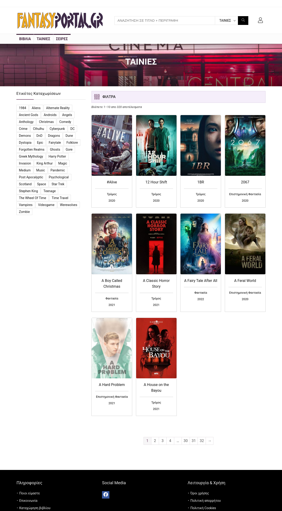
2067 (245, 182)
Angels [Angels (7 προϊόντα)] (67, 115)
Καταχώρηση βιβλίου (34, 508)
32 (202, 441)
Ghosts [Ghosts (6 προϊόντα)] (55, 149)
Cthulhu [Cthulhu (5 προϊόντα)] (38, 129)
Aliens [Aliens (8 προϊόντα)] (36, 108)
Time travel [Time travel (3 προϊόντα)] (60, 198)
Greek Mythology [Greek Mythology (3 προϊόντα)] (31, 156)
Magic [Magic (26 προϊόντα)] (62, 163)
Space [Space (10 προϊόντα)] (41, 184)
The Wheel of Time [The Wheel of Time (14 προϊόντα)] (32, 198)
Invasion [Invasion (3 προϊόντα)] (25, 163)
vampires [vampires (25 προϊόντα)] (26, 205)
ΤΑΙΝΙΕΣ (43, 39)
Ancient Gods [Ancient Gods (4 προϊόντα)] (28, 115)
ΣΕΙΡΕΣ (62, 39)
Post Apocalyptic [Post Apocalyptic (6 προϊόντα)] (31, 177)
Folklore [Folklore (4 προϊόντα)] (72, 142)
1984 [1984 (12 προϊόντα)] (22, 108)
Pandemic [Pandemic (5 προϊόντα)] (58, 170)
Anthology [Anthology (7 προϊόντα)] (26, 122)
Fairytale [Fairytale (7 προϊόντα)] (55, 142)
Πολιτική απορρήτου (205, 500)
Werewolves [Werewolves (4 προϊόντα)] (68, 205)
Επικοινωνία (28, 500)
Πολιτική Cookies (203, 508)
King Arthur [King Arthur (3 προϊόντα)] (44, 163)
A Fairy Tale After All (200, 280)
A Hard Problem (112, 385)
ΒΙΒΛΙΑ (25, 39)
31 (194, 441)
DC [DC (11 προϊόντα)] (72, 129)
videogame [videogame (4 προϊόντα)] (46, 205)
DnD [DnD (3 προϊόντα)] (39, 135)
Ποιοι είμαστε (29, 493)
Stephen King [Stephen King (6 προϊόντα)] (28, 191)
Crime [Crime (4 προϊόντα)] (23, 129)
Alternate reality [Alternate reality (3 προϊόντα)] (58, 108)
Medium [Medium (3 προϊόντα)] (25, 170)
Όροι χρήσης (199, 493)
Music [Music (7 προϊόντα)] (40, 170)
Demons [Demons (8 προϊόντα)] (25, 135)
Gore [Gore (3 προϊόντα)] (69, 149)
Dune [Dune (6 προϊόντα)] (69, 135)
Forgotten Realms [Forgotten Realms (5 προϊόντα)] (31, 149)
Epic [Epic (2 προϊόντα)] (40, 142)
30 (186, 441)
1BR (200, 182)
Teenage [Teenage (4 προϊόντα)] (49, 191)
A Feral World (245, 280)
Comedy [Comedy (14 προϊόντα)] (65, 122)
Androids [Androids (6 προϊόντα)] (50, 115)
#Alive (112, 182)
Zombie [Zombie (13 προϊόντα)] (24, 212)
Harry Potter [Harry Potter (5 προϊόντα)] (57, 156)
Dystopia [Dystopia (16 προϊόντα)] (25, 142)
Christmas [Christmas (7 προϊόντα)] (46, 122)
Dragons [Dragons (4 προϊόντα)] (54, 135)
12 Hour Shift (156, 182)
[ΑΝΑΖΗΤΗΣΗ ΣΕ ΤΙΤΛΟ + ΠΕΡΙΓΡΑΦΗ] (243, 20)
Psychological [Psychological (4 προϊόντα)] (59, 177)
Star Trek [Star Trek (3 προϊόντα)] (57, 184)
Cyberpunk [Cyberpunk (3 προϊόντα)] (57, 129)
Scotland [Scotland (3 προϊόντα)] (25, 184)
